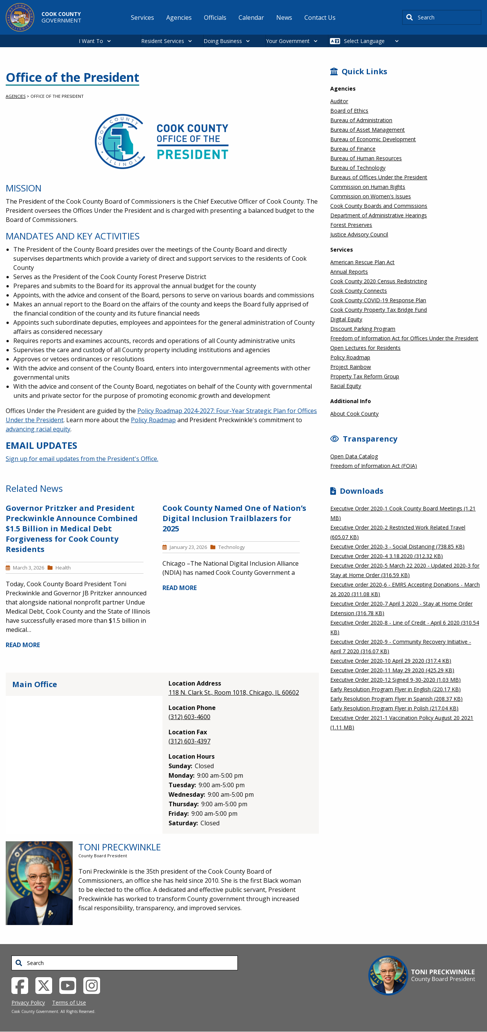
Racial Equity (345, 385)
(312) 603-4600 (189, 717)
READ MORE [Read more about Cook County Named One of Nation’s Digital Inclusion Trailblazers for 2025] (179, 588)
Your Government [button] (288, 41)
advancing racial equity (38, 429)
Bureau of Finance (353, 148)
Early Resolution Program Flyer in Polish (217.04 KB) (394, 708)
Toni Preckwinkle (119, 847)
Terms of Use (69, 1002)
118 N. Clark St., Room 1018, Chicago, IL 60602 (234, 692)
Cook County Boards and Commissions (378, 205)
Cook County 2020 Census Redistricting (378, 281)
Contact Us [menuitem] (320, 17)
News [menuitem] (284, 17)
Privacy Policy (28, 1002)
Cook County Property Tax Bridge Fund (378, 309)
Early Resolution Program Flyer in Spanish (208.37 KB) (396, 698)
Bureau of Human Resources (366, 158)
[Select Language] (373, 41)
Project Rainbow (350, 366)
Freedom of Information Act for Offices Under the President (404, 338)
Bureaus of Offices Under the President (378, 177)
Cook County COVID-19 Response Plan (378, 300)
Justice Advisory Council (359, 234)
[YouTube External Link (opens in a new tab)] (70, 985)
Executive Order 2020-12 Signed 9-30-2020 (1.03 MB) (395, 679)
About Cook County (354, 413)
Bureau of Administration (361, 120)
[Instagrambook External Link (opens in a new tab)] (94, 985)
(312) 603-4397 (189, 741)
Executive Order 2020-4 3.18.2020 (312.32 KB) (386, 556)
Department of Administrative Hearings (378, 215)
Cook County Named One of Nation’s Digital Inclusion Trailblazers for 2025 (234, 518)
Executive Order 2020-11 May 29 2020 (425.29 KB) (392, 670)
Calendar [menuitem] (251, 17)
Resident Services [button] (162, 41)
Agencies (15, 96)
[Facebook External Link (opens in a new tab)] (22, 985)
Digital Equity (346, 319)
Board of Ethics (349, 110)
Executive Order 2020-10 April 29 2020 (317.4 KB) (390, 660)
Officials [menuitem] (215, 17)
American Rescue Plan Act (362, 262)
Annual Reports (349, 271)
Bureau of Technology (357, 167)
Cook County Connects (358, 290)
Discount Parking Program (362, 328)
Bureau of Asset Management (367, 129)
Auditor (339, 101)
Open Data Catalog (354, 456)
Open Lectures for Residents (365, 347)
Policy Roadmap (153, 420)
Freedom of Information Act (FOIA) (373, 465)
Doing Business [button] (223, 41)
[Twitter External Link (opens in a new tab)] (46, 985)
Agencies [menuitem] (179, 17)
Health (63, 567)
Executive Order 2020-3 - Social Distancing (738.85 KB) (397, 546)
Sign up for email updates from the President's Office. (82, 459)
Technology (231, 547)
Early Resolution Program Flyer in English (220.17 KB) (395, 689)
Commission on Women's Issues (370, 196)
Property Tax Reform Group (364, 376)
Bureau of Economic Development (373, 139)
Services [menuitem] (142, 17)
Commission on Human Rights (367, 186)
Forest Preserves (351, 224)
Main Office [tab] (34, 684)
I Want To (91, 41)
